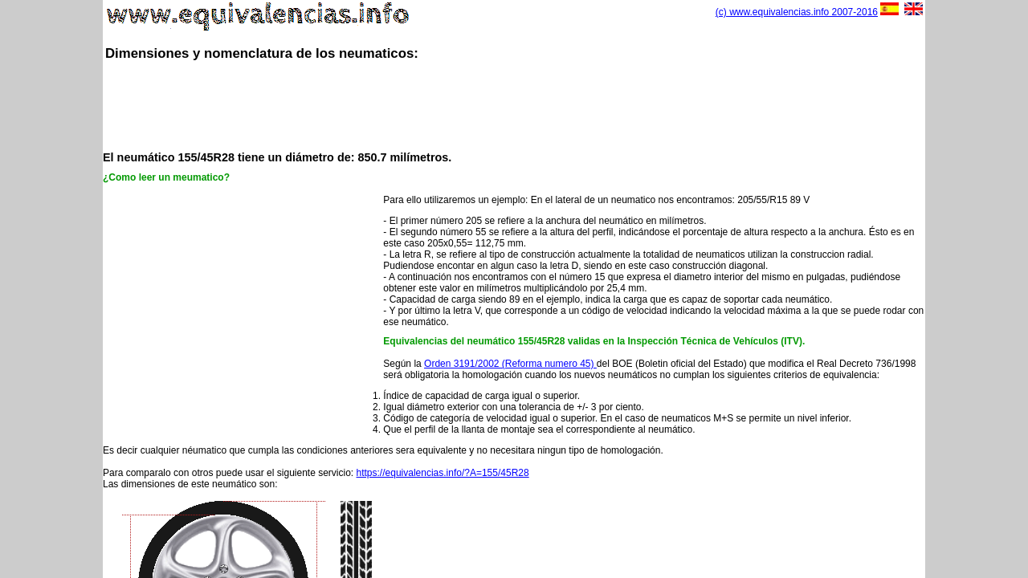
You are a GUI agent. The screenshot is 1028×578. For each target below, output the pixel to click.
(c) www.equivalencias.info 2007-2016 (797, 12)
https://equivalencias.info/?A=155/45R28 (443, 472)
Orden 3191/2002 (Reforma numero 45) (510, 363)
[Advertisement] (514, 104)
